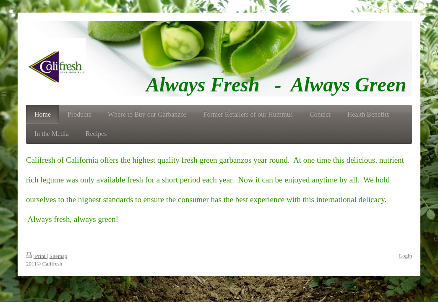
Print (36, 256)
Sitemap (59, 256)
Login (405, 256)
